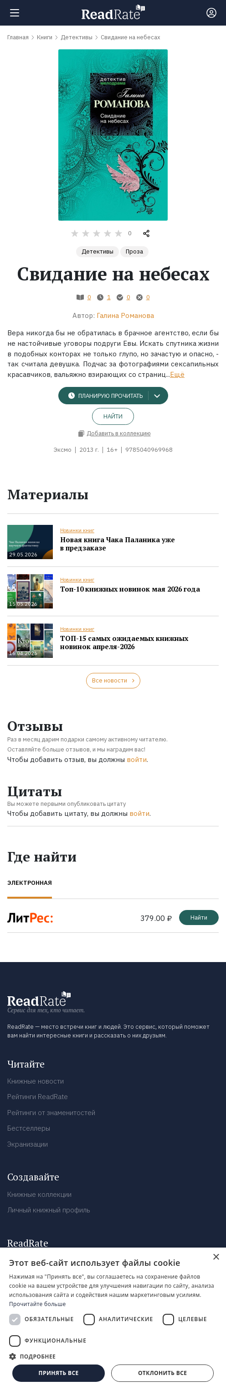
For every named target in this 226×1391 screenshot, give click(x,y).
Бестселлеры (28, 1128)
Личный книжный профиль (48, 1210)
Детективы (97, 251)
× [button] (215, 1257)
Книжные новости (35, 1081)
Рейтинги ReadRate (37, 1096)
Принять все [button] (59, 1373)
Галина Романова (125, 315)
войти (137, 759)
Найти (113, 416)
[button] (113, 1356)
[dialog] (113, 1319)
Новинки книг (77, 530)
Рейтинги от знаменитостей (51, 1112)
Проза (134, 251)
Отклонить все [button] (162, 1373)
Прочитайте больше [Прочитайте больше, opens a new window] (37, 1304)
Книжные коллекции (39, 1194)
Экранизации (27, 1144)
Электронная (29, 883)
